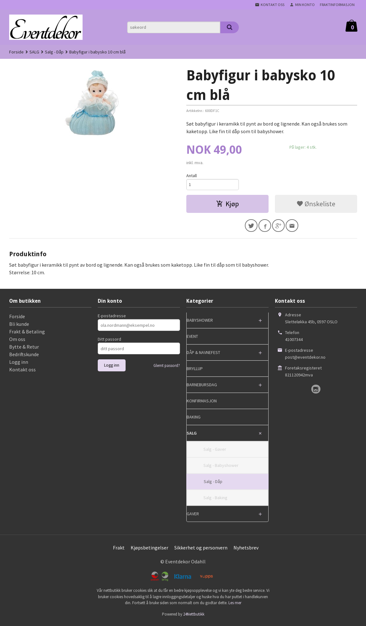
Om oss (17, 341)
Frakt (119, 550)
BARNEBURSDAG (202, 387)
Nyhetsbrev (245, 550)
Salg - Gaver (214, 452)
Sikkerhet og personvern (200, 550)
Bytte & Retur (24, 349)
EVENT (192, 339)
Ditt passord (109, 341)
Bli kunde (19, 326)
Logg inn (18, 364)
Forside (16, 52)
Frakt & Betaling (27, 334)
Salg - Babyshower (221, 468)
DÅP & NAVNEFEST (203, 355)
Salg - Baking (215, 500)
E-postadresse (112, 318)
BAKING (194, 419)
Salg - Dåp (213, 484)
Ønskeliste (315, 204)
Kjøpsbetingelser (149, 550)
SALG (192, 435)
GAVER (193, 516)
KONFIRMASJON (202, 403)
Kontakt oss (22, 372)
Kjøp (227, 204)
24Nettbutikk (193, 616)
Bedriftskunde (24, 357)
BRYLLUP (195, 371)
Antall (191, 175)
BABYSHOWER (200, 322)
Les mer (234, 605)
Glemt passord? (166, 368)
